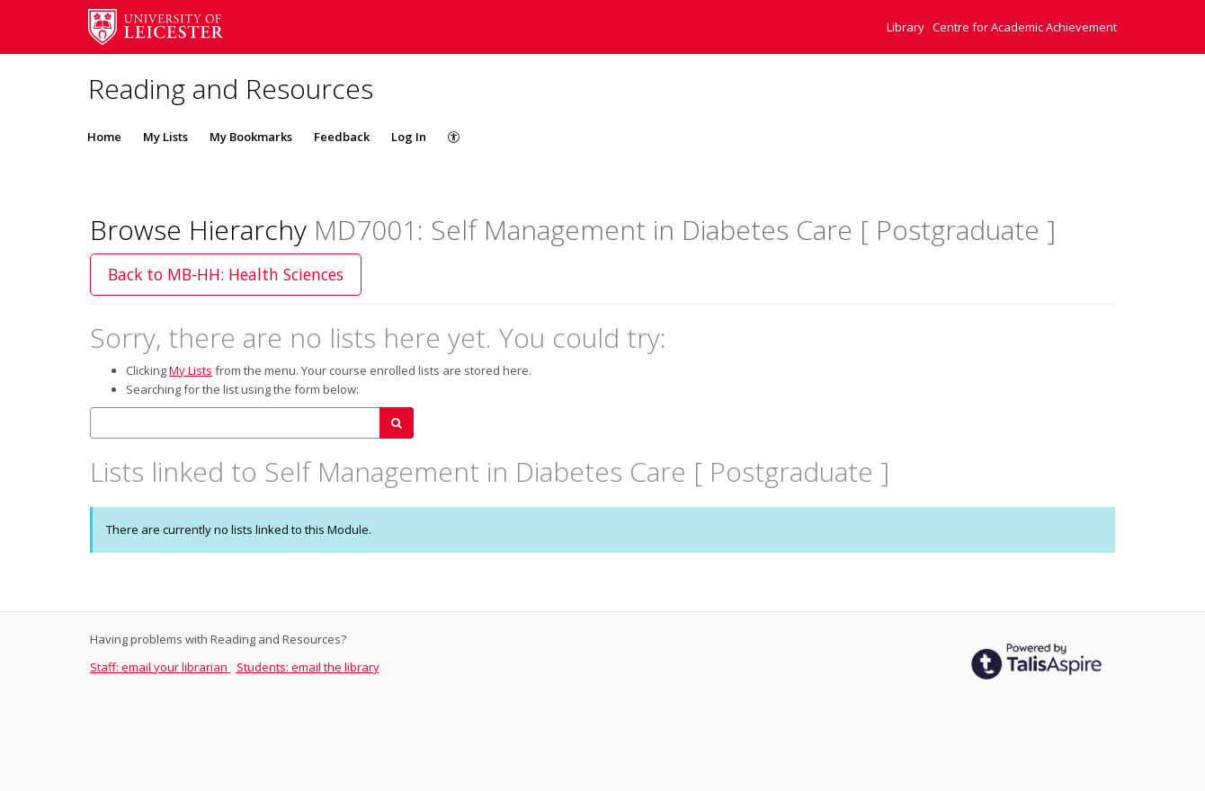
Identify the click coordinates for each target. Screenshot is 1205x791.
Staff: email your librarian (160, 667)
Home (104, 137)
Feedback (342, 137)
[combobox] (235, 423)
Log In (408, 137)
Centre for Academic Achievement (1025, 27)
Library (907, 27)
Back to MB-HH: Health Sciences (226, 274)
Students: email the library (308, 667)
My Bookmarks (251, 137)
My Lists (165, 137)
